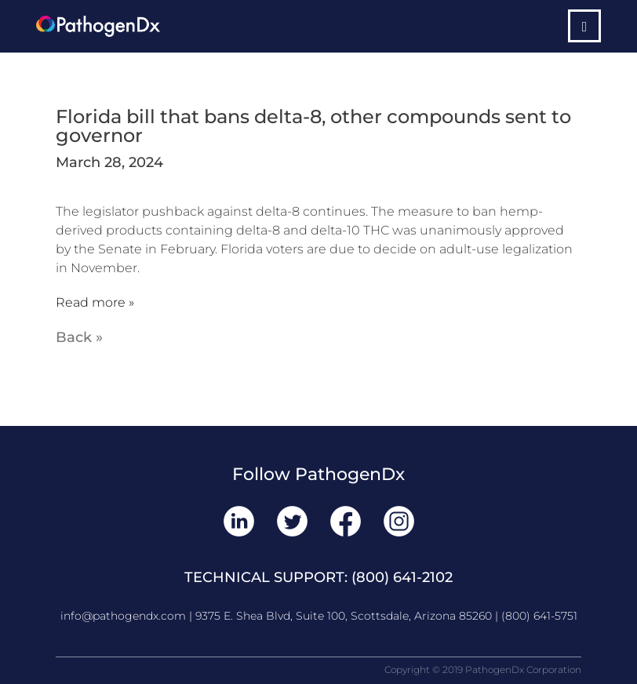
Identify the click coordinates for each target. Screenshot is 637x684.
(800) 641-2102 (402, 577)
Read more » (95, 302)
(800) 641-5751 (539, 616)
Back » (79, 337)
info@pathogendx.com (123, 616)
